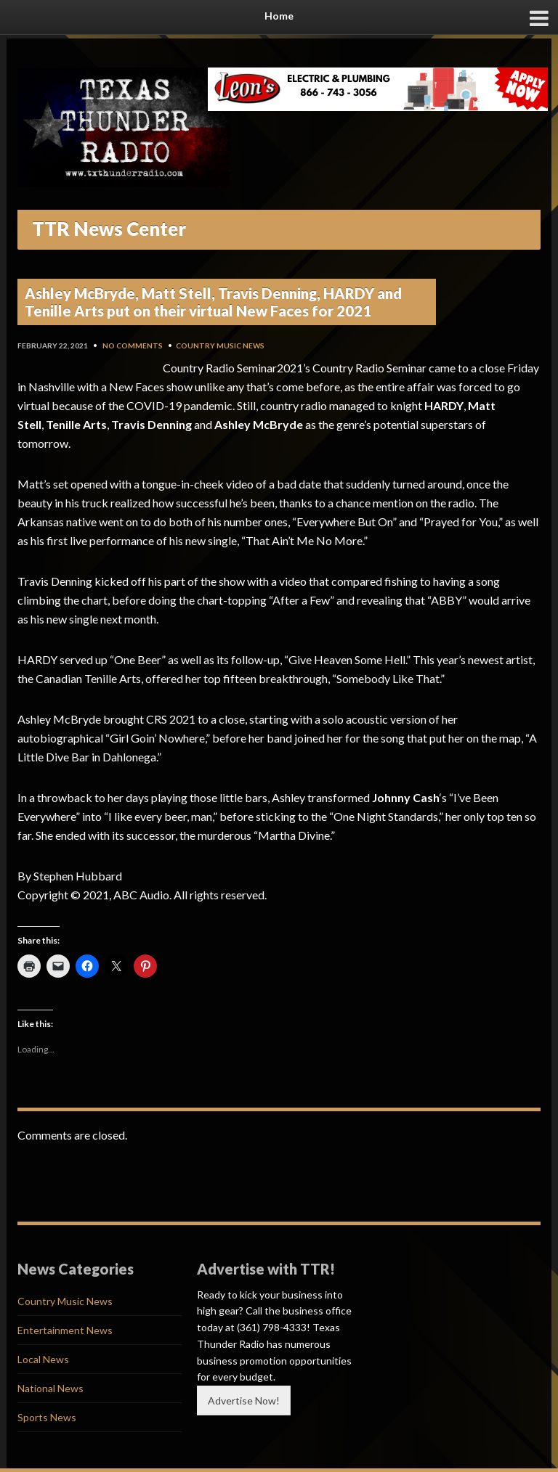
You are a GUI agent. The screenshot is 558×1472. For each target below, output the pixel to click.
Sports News (46, 1417)
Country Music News (220, 345)
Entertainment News (65, 1330)
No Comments (132, 345)
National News (50, 1388)
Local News (43, 1359)
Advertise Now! (244, 1400)
